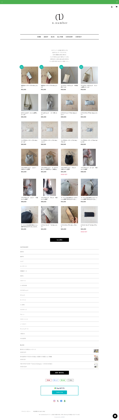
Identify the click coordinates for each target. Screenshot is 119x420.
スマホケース (23, 309)
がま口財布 (23, 338)
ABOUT (46, 37)
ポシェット (22, 295)
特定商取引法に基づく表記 (39, 411)
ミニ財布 (22, 304)
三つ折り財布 (23, 285)
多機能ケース (23, 271)
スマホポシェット (24, 290)
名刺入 (22, 275)
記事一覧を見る (59, 372)
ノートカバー (23, 324)
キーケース (23, 300)
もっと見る (59, 240)
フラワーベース (24, 319)
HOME (39, 37)
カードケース (23, 266)
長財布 (22, 256)
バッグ (21, 261)
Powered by (59, 417)
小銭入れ (22, 333)
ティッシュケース (24, 328)
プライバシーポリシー (26, 411)
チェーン (22, 314)
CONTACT (79, 37)
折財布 (22, 251)
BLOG (52, 37)
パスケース (23, 280)
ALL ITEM (60, 37)
